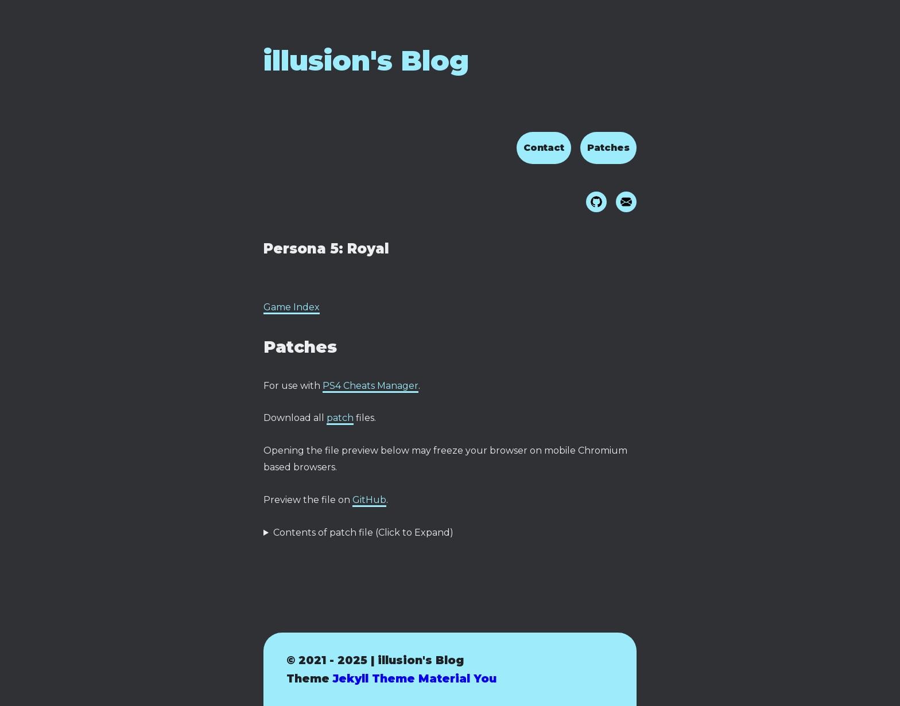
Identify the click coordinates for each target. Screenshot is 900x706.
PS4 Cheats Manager (370, 385)
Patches (608, 147)
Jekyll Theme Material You (414, 678)
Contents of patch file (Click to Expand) (363, 532)
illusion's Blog (366, 60)
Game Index (291, 307)
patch (340, 417)
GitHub (369, 499)
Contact (543, 147)
